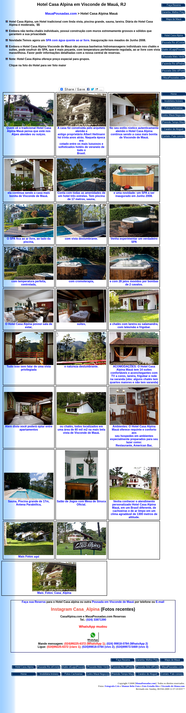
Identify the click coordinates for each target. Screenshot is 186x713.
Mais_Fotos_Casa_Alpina (54, 592)
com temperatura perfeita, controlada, (28, 283)
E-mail (160, 601)
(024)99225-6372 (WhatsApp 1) (84, 643)
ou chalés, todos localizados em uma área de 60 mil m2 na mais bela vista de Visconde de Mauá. (81, 429)
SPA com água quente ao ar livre (67, 40)
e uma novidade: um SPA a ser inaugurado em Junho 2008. (134, 194)
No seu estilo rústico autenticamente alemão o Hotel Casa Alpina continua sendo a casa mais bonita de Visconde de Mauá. (134, 132)
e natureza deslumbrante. (81, 366)
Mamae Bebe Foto (131, 686)
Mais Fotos (26, 556)
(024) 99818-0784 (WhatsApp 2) (127, 643)
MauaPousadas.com (61, 13)
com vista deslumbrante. (81, 238)
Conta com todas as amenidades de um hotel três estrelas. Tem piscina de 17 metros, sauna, (81, 196)
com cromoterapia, (81, 281)
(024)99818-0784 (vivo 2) (98, 646)
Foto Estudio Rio (150, 686)
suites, (81, 323)
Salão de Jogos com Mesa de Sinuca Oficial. (81, 503)
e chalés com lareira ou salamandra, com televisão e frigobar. (134, 325)
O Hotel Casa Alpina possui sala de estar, (28, 325)
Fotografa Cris (112, 686)
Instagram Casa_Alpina (75, 609)
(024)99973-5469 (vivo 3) (132, 646)
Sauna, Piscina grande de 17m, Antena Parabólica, (28, 503)
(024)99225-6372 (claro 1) (63, 646)
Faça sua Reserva (34, 601)
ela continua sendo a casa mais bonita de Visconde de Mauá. (29, 194)
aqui (36, 556)
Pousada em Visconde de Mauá (113, 601)
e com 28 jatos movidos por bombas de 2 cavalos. (134, 283)
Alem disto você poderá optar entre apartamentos (28, 428)
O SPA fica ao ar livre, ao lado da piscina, (29, 240)
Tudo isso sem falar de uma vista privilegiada (29, 368)
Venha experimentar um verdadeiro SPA (134, 240)
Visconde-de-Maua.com (173, 686)
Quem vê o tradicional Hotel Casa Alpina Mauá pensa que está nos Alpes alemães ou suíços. (28, 131)
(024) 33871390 (96, 619)
